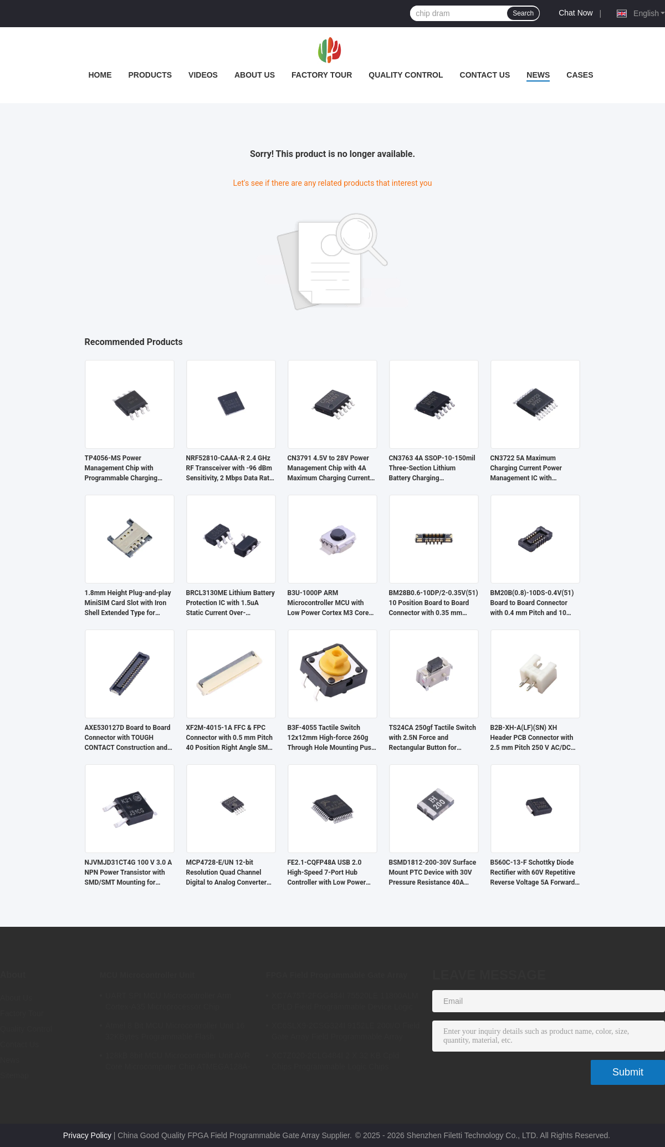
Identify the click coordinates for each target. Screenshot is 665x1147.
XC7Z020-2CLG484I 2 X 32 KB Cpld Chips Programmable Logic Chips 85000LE (335, 1062)
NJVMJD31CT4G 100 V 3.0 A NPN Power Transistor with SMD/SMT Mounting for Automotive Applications (128, 873)
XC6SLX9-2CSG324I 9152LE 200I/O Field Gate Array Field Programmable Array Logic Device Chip (346, 1032)
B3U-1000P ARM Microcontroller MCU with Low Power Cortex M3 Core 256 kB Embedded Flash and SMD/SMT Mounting (330, 603)
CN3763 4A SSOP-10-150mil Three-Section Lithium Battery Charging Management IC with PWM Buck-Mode (432, 468)
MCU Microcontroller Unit (147, 975)
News (538, 74)
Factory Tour (321, 74)
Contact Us (485, 74)
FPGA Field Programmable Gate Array (336, 975)
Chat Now (575, 12)
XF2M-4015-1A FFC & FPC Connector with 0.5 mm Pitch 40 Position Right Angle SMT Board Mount (229, 738)
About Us (254, 74)
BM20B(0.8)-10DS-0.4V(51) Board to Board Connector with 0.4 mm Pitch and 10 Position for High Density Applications (532, 603)
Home (99, 74)
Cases (579, 74)
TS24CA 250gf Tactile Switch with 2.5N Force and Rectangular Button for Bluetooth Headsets (432, 738)
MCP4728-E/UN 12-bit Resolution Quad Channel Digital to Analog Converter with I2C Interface (226, 873)
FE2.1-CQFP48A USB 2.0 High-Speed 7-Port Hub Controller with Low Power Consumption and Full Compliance (327, 873)
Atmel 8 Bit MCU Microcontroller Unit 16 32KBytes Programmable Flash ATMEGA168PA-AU (174, 1032)
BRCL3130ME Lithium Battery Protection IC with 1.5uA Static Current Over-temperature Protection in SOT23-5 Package (230, 603)
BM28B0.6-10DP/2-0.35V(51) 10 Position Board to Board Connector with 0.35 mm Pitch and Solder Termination (433, 603)
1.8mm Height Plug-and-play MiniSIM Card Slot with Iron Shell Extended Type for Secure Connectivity (128, 603)
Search (523, 13)
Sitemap (14, 1075)
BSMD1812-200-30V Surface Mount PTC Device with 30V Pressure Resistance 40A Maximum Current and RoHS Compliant (433, 873)
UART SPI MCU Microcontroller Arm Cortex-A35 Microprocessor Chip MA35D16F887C (168, 1002)
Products (150, 74)
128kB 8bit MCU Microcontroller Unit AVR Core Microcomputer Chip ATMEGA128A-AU (177, 1062)
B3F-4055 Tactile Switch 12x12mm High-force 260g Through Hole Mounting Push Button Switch (331, 738)
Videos (203, 74)
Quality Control (406, 74)
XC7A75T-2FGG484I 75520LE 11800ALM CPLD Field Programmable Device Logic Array (345, 1002)
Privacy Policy (87, 1135)
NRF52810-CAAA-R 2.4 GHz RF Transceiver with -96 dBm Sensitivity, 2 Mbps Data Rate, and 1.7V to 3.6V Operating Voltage (230, 468)
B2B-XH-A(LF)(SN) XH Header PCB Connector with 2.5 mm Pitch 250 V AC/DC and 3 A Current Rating (532, 738)
